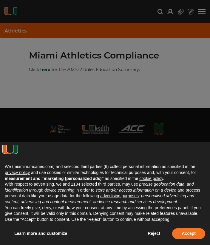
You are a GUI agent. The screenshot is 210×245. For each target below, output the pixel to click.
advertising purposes (119, 195)
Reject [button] (154, 233)
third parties (109, 184)
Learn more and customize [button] (40, 233)
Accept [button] (189, 233)
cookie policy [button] (151, 178)
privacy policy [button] (17, 172)
